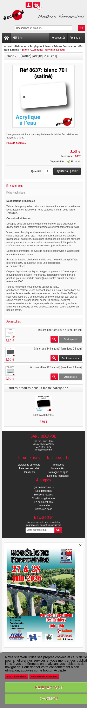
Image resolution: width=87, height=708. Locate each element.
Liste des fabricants (57, 475)
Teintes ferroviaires (65, 46)
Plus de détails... (16, 143)
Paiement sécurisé (29, 468)
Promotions (76, 37)
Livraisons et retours (29, 464)
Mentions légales (43, 494)
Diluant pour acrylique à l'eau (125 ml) (60, 330)
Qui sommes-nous (43, 487)
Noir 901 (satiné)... (43, 414)
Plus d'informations (16, 676)
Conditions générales (43, 498)
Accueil (8, 46)
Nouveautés (58, 37)
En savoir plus (14, 186)
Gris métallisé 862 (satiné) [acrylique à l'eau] (56, 367)
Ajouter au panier (70, 358)
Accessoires (13, 321)
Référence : (67, 156)
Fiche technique (15, 192)
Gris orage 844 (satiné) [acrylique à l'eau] (58, 348)
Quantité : (37, 171)
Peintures (21, 46)
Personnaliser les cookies (44, 676)
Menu (17, 37)
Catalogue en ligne (58, 472)
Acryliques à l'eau (40, 46)
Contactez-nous (43, 509)
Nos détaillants (43, 490)
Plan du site (29, 472)
